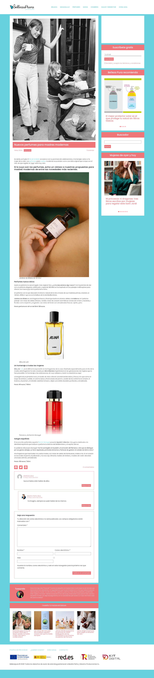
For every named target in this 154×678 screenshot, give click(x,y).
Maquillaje (65, 7)
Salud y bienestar (108, 7)
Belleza (54, 7)
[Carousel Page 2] (122, 126)
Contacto (63, 650)
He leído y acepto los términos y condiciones (123, 63)
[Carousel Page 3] (123, 126)
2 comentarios (88, 467)
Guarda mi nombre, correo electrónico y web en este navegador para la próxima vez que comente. (51, 566)
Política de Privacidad (19, 650)
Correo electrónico (62, 550)
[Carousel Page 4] (125, 126)
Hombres (94, 7)
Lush (21, 369)
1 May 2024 (18, 150)
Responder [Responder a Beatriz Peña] (86, 505)
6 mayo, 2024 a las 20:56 (34, 497)
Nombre (20, 550)
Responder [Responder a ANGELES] (86, 485)
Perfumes (76, 7)
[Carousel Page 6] (127, 211)
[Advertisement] (122, 29)
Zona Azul (123, 7)
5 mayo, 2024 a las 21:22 (30, 477)
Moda (85, 7)
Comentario (22, 525)
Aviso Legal (51, 650)
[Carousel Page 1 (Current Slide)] (120, 126)
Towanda (90, 150)
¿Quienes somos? (37, 650)
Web (19, 558)
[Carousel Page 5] (125, 211)
